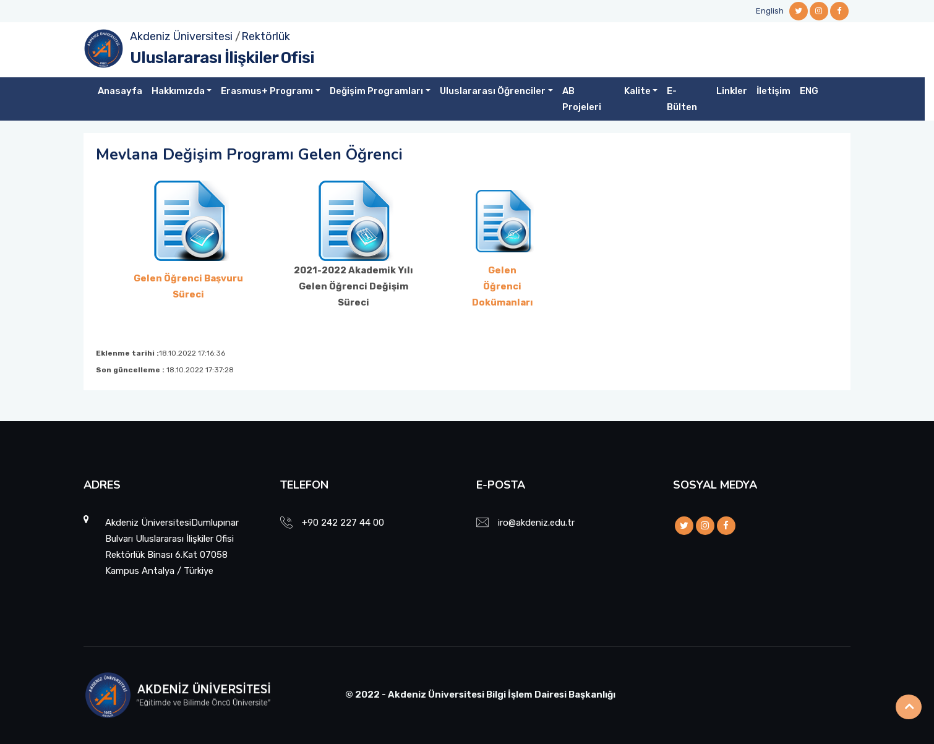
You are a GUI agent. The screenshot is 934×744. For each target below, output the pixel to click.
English (770, 10)
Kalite (637, 90)
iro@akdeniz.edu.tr (536, 522)
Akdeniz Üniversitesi (181, 36)
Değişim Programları (376, 90)
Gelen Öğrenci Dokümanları (502, 286)
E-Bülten (682, 99)
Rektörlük (265, 36)
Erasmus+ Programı (267, 90)
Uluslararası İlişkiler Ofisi (222, 57)
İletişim (773, 90)
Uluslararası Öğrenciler (493, 90)
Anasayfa (120, 90)
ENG (809, 90)
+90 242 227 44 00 (343, 522)
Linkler (731, 90)
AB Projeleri (581, 99)
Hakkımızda (178, 90)
